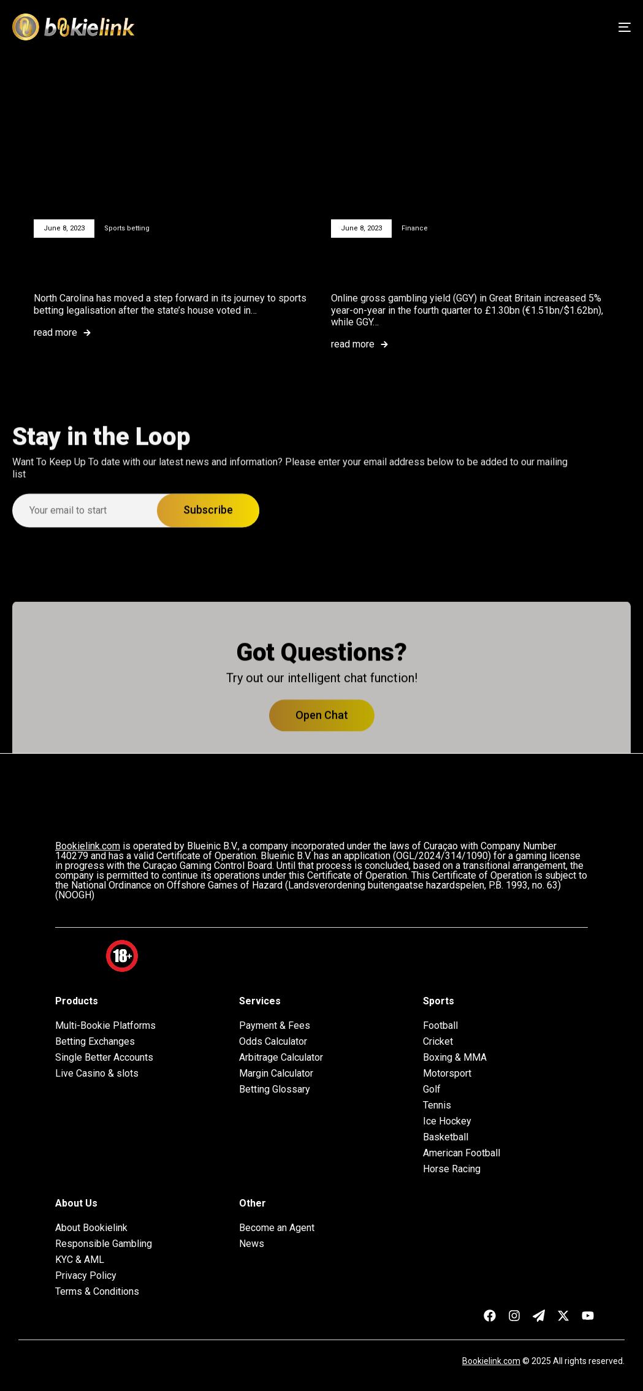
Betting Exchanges (95, 1042)
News (251, 1244)
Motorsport (447, 1073)
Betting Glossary (274, 1089)
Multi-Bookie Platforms (105, 1026)
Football (440, 1026)
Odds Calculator (273, 1042)
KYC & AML (79, 1260)
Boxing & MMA (455, 1058)
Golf (432, 1089)
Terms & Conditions (97, 1292)
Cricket (438, 1042)
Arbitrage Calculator (281, 1058)
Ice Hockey (447, 1121)
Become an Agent (276, 1228)
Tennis (437, 1105)
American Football (461, 1153)
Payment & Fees (274, 1026)
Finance (414, 228)
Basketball (445, 1137)
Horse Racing (452, 1169)
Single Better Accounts (104, 1058)
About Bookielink (91, 1228)
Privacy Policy (85, 1276)
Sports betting (127, 228)
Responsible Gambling (103, 1244)
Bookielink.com (491, 1361)
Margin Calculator (276, 1073)
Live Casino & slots (97, 1073)
